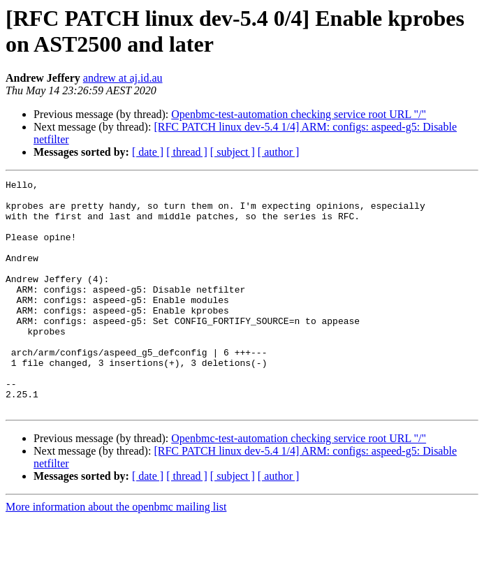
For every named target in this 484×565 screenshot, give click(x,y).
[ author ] (279, 152)
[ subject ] (232, 152)
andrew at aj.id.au (123, 78)
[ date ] (147, 152)
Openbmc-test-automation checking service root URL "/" (298, 114)
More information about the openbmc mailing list (116, 553)
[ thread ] (186, 152)
